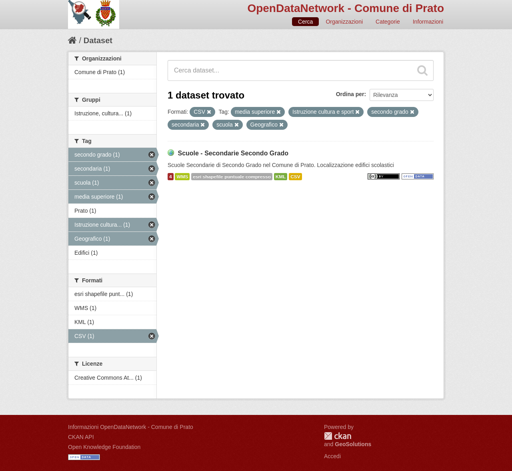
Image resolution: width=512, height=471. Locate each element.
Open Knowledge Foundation (104, 447)
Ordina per (350, 94)
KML (281, 176)
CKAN (337, 436)
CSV (295, 176)
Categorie (388, 21)
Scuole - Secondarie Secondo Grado (233, 153)
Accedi (332, 456)
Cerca (305, 21)
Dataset (98, 40)
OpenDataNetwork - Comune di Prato (345, 8)
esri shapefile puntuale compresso (232, 176)
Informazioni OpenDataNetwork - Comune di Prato (130, 427)
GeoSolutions (353, 444)
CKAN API (81, 437)
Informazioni (428, 21)
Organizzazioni (344, 21)
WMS (182, 176)
